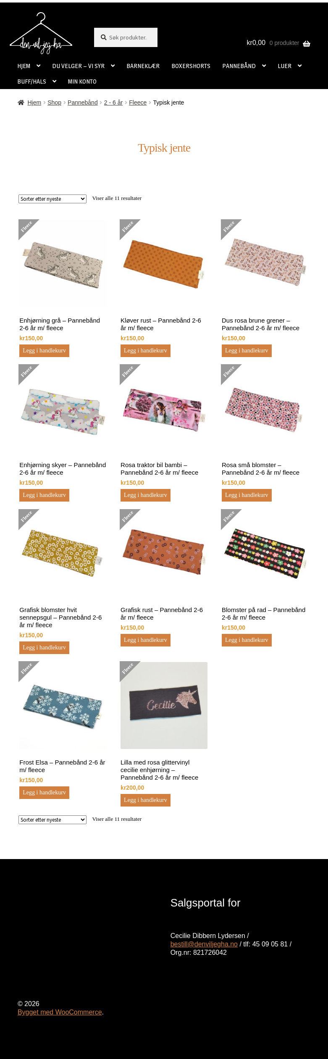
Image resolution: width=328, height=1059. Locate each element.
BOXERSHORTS (190, 66)
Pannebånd (83, 102)
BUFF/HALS (31, 81)
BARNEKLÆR (143, 66)
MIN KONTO (82, 81)
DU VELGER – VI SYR (78, 66)
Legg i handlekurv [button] (44, 350)
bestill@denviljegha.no (204, 944)
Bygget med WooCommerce (60, 1012)
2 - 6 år (113, 102)
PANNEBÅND (239, 66)
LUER (284, 66)
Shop (54, 102)
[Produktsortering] (52, 198)
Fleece (138, 102)
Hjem (34, 102)
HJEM (23, 66)
